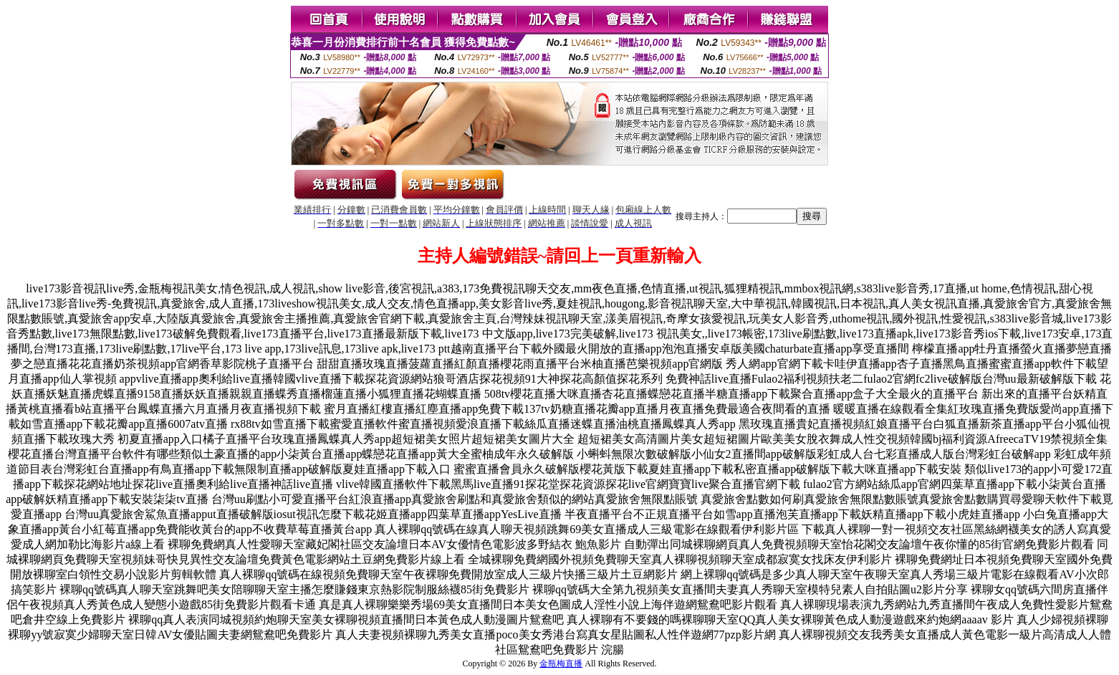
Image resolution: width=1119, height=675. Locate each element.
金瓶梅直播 (560, 664)
